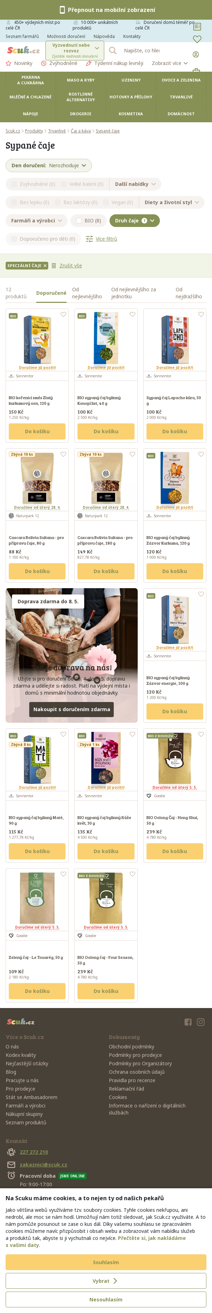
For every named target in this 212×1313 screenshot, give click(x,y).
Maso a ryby (80, 80)
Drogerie (80, 113)
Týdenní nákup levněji (114, 63)
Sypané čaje (108, 131)
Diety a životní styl (172, 202)
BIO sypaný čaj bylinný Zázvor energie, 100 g (168, 680)
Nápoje (30, 113)
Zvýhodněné (59, 63)
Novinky (19, 63)
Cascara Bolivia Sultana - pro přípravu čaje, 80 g (36, 540)
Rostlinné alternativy (81, 96)
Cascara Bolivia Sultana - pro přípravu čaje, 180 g (105, 540)
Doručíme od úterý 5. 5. (174, 787)
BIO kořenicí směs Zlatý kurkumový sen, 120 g (31, 400)
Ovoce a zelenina (181, 80)
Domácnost (181, 113)
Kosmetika (131, 113)
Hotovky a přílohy (131, 96)
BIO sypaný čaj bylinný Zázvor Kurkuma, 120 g (168, 540)
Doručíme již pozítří (37, 367)
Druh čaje (134, 220)
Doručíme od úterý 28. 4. (37, 507)
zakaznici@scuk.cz (36, 1164)
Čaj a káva (81, 131)
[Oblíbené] (197, 39)
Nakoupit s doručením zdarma (71, 709)
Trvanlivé (181, 96)
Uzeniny (131, 80)
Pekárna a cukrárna (30, 79)
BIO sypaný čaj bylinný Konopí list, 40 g (99, 400)
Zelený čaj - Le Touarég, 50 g (36, 957)
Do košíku (37, 431)
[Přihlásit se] (197, 54)
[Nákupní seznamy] (197, 26)
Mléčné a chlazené (30, 96)
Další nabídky (135, 184)
